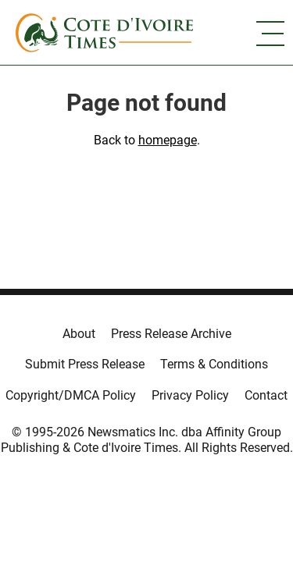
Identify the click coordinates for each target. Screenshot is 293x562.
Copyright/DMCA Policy (70, 395)
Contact (266, 395)
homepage (167, 140)
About (79, 333)
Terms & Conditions (214, 364)
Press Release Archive (171, 333)
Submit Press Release (85, 364)
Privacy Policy (190, 395)
